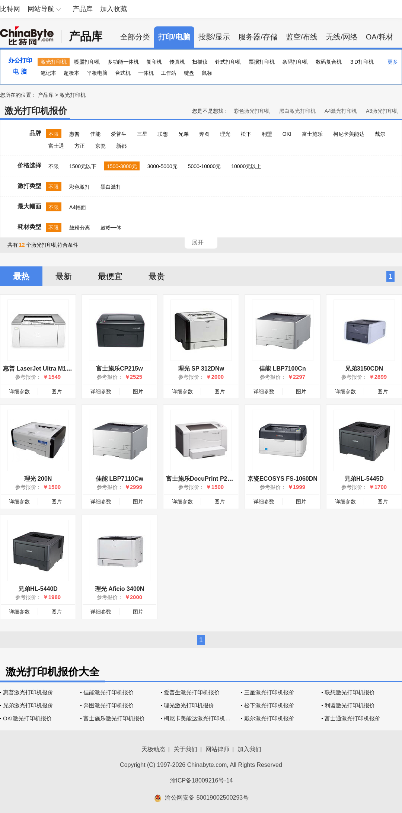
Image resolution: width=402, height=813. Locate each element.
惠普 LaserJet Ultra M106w (40, 368)
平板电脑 (97, 73)
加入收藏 (113, 9)
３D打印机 (361, 62)
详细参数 (19, 391)
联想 (162, 134)
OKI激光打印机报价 (27, 718)
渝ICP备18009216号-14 (201, 780)
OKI (287, 134)
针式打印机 (228, 62)
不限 (53, 134)
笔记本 (48, 73)
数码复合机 (329, 62)
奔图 (204, 134)
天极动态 (153, 749)
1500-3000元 (122, 166)
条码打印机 (295, 62)
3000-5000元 (162, 166)
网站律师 (217, 749)
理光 (225, 134)
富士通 (56, 146)
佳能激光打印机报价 (108, 692)
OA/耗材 (379, 37)
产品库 (83, 9)
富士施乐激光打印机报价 (114, 718)
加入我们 (249, 749)
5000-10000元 (204, 166)
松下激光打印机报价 (269, 705)
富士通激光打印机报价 (352, 718)
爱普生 (119, 134)
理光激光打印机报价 (189, 705)
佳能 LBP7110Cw (119, 479)
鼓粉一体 (110, 228)
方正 (79, 146)
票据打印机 (262, 62)
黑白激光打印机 (297, 111)
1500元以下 (82, 166)
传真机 (177, 62)
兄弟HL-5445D (364, 479)
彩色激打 (79, 187)
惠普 (74, 134)
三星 (142, 134)
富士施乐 (312, 134)
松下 (246, 134)
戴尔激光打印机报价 (269, 718)
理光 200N (38, 479)
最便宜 (110, 276)
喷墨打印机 (87, 62)
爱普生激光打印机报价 (192, 692)
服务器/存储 (258, 37)
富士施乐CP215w (119, 368)
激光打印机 (54, 62)
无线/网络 (342, 37)
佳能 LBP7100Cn (282, 368)
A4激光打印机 (341, 111)
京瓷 (100, 146)
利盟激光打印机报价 (350, 705)
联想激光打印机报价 (350, 692)
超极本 (71, 73)
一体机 (146, 73)
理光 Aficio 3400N (119, 589)
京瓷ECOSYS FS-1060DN (283, 479)
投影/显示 (214, 37)
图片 (56, 391)
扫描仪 (200, 62)
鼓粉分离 (79, 228)
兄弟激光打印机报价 (28, 705)
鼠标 (207, 73)
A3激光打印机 (382, 111)
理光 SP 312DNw (201, 368)
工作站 (168, 73)
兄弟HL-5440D (38, 589)
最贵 (157, 276)
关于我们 (185, 749)
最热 (21, 276)
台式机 (123, 73)
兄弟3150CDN (364, 368)
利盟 (267, 134)
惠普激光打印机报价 (28, 692)
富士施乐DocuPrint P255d (201, 479)
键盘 (189, 73)
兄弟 (183, 134)
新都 (121, 146)
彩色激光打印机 (252, 111)
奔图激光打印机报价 (108, 705)
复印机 (154, 62)
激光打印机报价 (35, 111)
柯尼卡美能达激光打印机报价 (200, 718)
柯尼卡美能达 (348, 134)
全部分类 (135, 37)
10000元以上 (246, 166)
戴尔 (380, 134)
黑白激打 (110, 187)
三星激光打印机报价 (269, 692)
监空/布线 (302, 37)
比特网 (10, 9)
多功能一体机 (123, 62)
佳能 (95, 134)
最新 (63, 276)
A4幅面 (77, 207)
